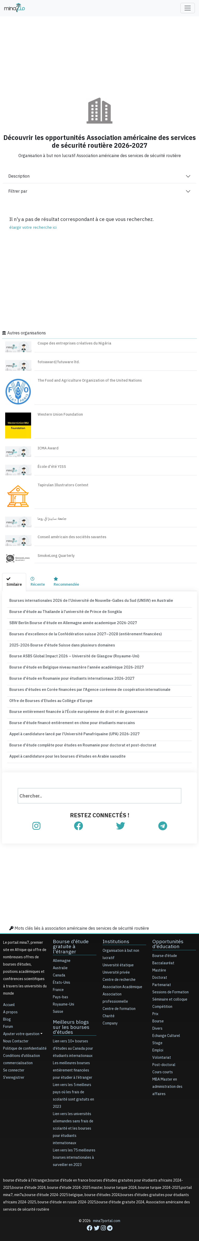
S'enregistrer (13, 1073)
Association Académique (122, 983)
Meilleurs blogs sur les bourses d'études (74, 1022)
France (58, 985)
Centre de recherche (119, 976)
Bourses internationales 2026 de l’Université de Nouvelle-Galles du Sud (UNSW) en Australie (87, 600)
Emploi (157, 1046)
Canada (59, 971)
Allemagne (61, 956)
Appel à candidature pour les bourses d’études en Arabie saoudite (65, 752)
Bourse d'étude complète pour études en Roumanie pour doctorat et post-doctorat (79, 741)
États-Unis (61, 978)
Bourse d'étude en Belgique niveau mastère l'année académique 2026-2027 (73, 665)
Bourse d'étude (164, 951)
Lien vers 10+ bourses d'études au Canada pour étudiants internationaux (73, 1044)
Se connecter (13, 1066)
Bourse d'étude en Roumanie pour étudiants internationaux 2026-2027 (69, 676)
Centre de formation (119, 1005)
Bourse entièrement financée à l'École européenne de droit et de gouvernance (75, 709)
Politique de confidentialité (25, 1044)
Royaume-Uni (63, 1000)
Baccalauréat (163, 959)
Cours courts (162, 1068)
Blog (7, 1015)
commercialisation (18, 1059)
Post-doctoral (163, 1060)
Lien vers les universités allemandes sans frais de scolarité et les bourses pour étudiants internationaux (73, 1124)
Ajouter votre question (21, 1030)
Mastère (159, 966)
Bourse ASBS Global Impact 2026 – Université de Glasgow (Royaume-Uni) (71, 654)
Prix (155, 1010)
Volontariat (161, 1053)
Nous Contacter (16, 1037)
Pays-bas (60, 993)
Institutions (115, 937)
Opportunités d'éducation (167, 940)
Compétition (162, 1002)
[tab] (14, 582)
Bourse (158, 1017)
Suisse (58, 1007)
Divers (157, 1024)
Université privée (116, 968)
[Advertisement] (99, 53)
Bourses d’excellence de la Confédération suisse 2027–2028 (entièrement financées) (81, 633)
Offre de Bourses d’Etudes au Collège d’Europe (49, 698)
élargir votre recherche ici (32, 227)
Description (19, 176)
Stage (157, 1039)
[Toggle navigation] (187, 8)
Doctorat (159, 973)
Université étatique (118, 961)
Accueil (9, 1001)
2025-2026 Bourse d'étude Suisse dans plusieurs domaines (59, 644)
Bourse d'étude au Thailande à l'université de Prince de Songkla (63, 611)
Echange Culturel (166, 1031)
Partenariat (161, 980)
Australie (60, 964)
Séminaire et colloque (169, 995)
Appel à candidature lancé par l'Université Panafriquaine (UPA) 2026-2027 (72, 730)
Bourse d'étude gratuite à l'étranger (70, 942)
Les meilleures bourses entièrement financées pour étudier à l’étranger (72, 1066)
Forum (8, 1023)
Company (110, 1019)
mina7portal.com (106, 1216)
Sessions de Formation (170, 988)
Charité (109, 1012)
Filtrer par (17, 191)
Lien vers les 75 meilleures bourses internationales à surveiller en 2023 (74, 1153)
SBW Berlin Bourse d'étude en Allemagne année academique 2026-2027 (70, 622)
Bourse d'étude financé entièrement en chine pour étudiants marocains (69, 720)
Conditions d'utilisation (21, 1052)
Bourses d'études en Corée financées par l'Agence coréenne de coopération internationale (86, 687)
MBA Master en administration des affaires (167, 1082)
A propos (10, 1008)
